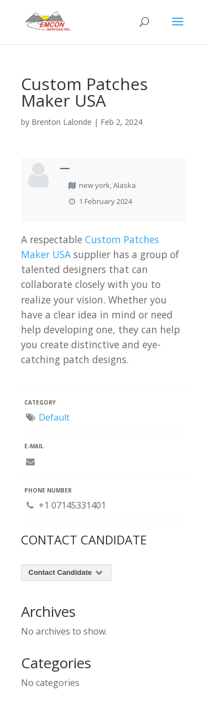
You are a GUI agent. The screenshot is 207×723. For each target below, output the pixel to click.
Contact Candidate (66, 572)
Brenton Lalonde (61, 122)
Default (54, 417)
